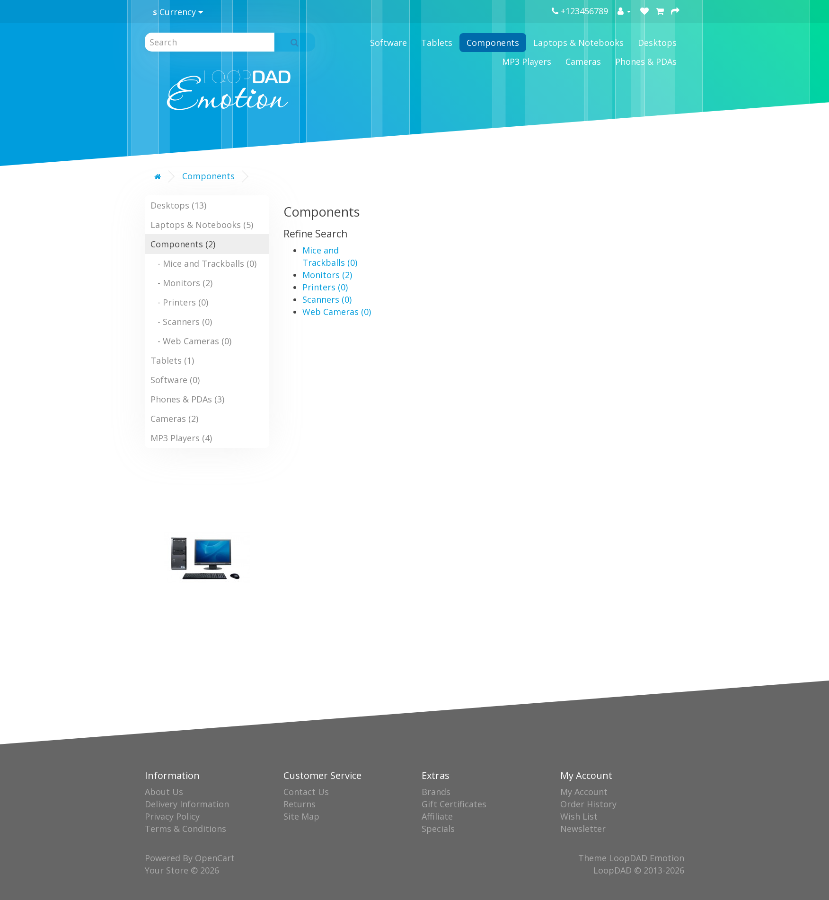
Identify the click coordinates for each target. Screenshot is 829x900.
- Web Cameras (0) (190, 341)
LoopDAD (612, 870)
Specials (438, 828)
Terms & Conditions (185, 828)
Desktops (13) (178, 205)
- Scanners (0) (181, 321)
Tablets (436, 42)
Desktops (657, 42)
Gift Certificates (454, 804)
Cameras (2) (174, 418)
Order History (588, 804)
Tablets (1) (172, 360)
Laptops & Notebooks (578, 42)
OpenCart (215, 858)
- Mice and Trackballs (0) (203, 263)
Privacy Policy (172, 816)
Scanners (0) (327, 299)
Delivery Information (187, 804)
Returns (299, 804)
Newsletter (583, 828)
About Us (164, 791)
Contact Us (306, 791)
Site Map (301, 816)
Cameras (583, 61)
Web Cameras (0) (336, 311)
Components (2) (182, 244)
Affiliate (437, 816)
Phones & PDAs (646, 61)
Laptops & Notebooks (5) (201, 224)
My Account (584, 791)
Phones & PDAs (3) (187, 399)
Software (388, 42)
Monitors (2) (327, 274)
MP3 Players (526, 61)
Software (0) (175, 379)
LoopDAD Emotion (646, 858)
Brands (436, 791)
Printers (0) (325, 287)
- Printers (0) (179, 302)
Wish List (579, 816)
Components (493, 42)
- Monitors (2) (181, 282)
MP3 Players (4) (181, 438)
